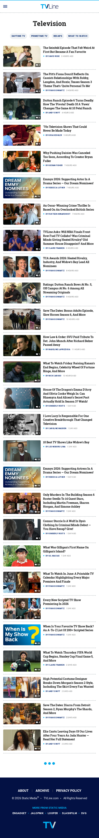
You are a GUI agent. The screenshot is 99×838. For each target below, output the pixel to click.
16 (38, 196)
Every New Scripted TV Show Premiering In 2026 (62, 602)
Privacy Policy (68, 790)
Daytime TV (18, 36)
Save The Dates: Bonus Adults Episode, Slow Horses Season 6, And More (68, 313)
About (23, 790)
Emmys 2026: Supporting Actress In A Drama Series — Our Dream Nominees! (68, 470)
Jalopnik (37, 813)
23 (38, 380)
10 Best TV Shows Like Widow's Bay (66, 442)
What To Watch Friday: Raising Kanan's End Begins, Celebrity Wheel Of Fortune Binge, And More (69, 367)
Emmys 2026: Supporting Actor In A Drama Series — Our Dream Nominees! (68, 181)
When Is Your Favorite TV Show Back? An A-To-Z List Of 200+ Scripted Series (68, 628)
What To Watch (77, 36)
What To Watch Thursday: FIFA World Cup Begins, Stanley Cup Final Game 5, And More (68, 656)
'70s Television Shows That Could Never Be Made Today (65, 129)
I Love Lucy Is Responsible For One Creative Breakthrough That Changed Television (67, 420)
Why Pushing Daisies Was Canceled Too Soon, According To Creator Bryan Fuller (68, 157)
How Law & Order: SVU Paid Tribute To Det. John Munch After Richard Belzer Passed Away (68, 341)
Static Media (29, 798)
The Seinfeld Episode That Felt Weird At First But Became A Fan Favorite (69, 50)
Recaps (58, 36)
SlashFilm (69, 813)
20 (38, 643)
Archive (42, 790)
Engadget (19, 813)
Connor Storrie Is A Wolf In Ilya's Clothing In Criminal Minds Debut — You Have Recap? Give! (67, 525)
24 (38, 696)
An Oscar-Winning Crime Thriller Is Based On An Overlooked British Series (68, 207)
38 (38, 512)
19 (38, 748)
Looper (53, 813)
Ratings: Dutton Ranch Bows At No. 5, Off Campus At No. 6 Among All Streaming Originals (67, 288)
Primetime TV (39, 36)
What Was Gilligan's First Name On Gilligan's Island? (66, 549)
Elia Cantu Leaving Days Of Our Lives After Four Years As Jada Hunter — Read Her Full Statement (67, 735)
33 (38, 617)
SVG (84, 813)
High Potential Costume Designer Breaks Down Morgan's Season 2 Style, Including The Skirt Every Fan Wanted (68, 682)
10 (38, 459)
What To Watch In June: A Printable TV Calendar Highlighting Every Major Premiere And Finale (68, 577)
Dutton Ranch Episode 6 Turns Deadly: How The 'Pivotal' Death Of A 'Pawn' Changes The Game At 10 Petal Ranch (68, 104)
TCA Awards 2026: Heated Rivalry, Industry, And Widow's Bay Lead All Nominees (66, 262)
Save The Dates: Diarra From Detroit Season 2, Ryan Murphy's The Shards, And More (67, 709)
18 (38, 485)
